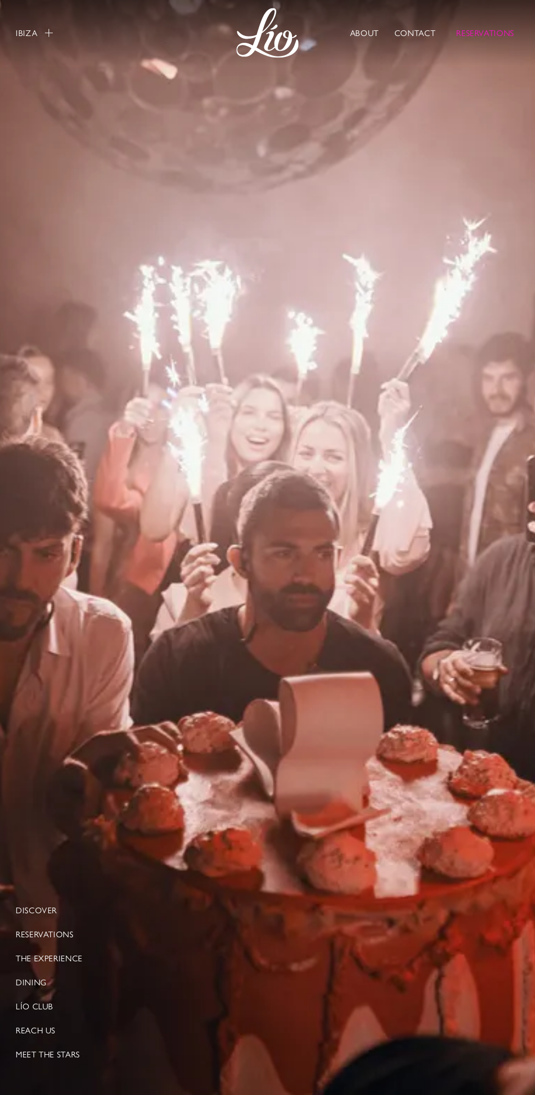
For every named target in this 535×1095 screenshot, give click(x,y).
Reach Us (35, 1030)
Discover (36, 910)
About (364, 33)
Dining (31, 982)
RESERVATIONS (485, 33)
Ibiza (34, 33)
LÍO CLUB (34, 1006)
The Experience (49, 958)
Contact (414, 33)
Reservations (45, 934)
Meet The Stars (48, 1054)
